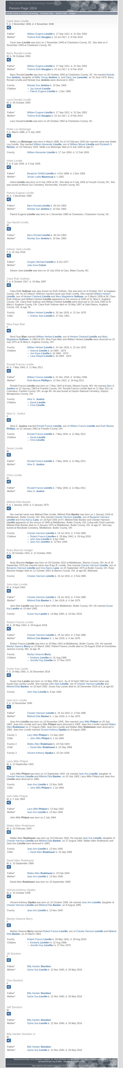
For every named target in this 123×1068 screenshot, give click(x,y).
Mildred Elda (38, 600)
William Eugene (40, 34)
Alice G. (36, 399)
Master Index (61, 13)
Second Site (58, 1066)
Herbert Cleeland (37, 296)
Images (72, 13)
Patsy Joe (76, 77)
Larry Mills (88, 721)
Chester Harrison (67, 517)
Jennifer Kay (41, 660)
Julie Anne (36, 265)
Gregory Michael (40, 262)
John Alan (40, 539)
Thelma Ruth (39, 37)
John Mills (40, 738)
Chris (37, 405)
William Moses (82, 144)
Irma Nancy (29, 520)
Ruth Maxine (38, 380)
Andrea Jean (41, 316)
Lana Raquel (41, 356)
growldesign (87, 1066)
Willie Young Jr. (47, 77)
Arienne (38, 350)
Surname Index (47, 13)
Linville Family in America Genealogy (22, 13)
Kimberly (39, 657)
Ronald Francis (49, 426)
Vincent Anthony (54, 729)
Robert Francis (42, 536)
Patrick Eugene (42, 91)
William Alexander (48, 144)
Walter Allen (40, 744)
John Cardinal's (48, 1066)
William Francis (39, 377)
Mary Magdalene (69, 296)
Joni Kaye (40, 353)
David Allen (42, 747)
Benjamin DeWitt (40, 173)
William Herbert (39, 312)
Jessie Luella (40, 177)
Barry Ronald (38, 205)
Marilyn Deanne (18, 646)
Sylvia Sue (37, 969)
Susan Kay (37, 614)
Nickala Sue (38, 85)
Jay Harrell (40, 88)
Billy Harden (39, 966)
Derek (37, 402)
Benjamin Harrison (21, 568)
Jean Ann (39, 542)
